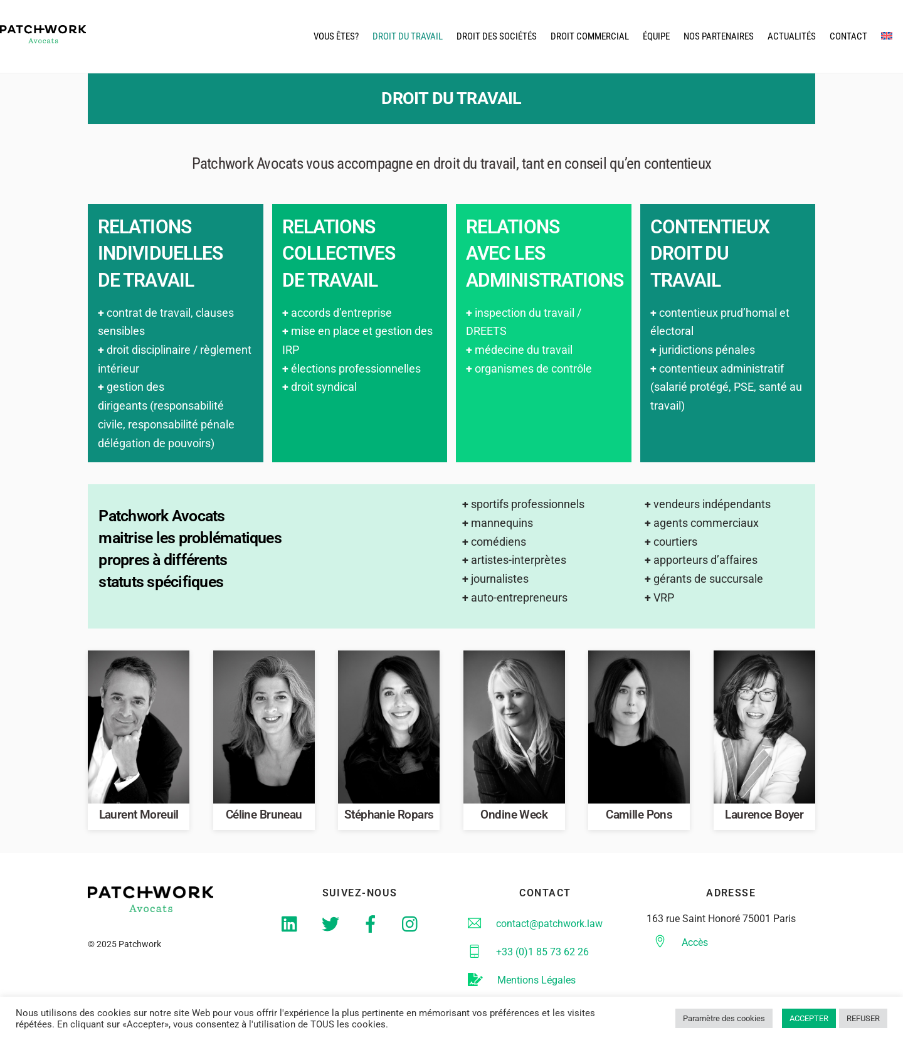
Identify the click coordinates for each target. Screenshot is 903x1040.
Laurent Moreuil (139, 817)
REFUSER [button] (863, 1018)
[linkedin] (292, 926)
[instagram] (413, 926)
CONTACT (848, 37)
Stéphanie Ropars (389, 817)
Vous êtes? (336, 37)
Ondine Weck (513, 817)
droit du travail (407, 37)
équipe (656, 37)
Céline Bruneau (264, 817)
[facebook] (373, 926)
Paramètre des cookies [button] (724, 1018)
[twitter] (332, 926)
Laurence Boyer (764, 817)
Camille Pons (639, 817)
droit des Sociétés (497, 37)
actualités (792, 37)
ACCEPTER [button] (808, 1018)
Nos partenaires (719, 37)
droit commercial (590, 37)
